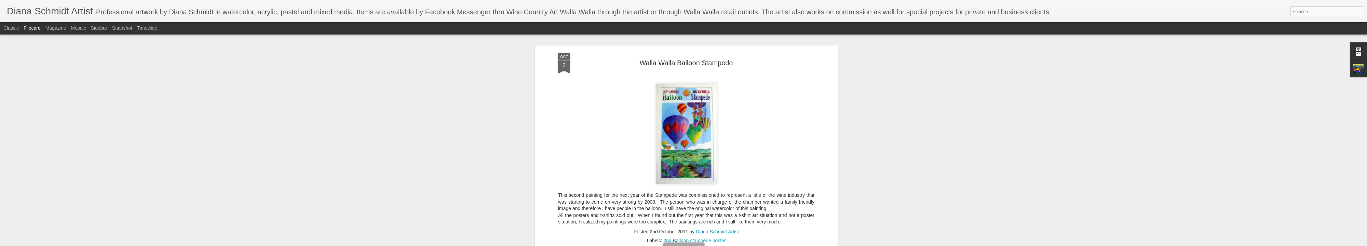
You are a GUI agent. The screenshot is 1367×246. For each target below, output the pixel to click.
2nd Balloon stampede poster (694, 147)
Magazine (55, 28)
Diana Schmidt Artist (717, 138)
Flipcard (32, 28)
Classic (11, 28)
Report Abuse (725, 242)
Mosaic (78, 28)
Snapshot (122, 28)
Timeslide (147, 28)
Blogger (705, 242)
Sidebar (99, 28)
